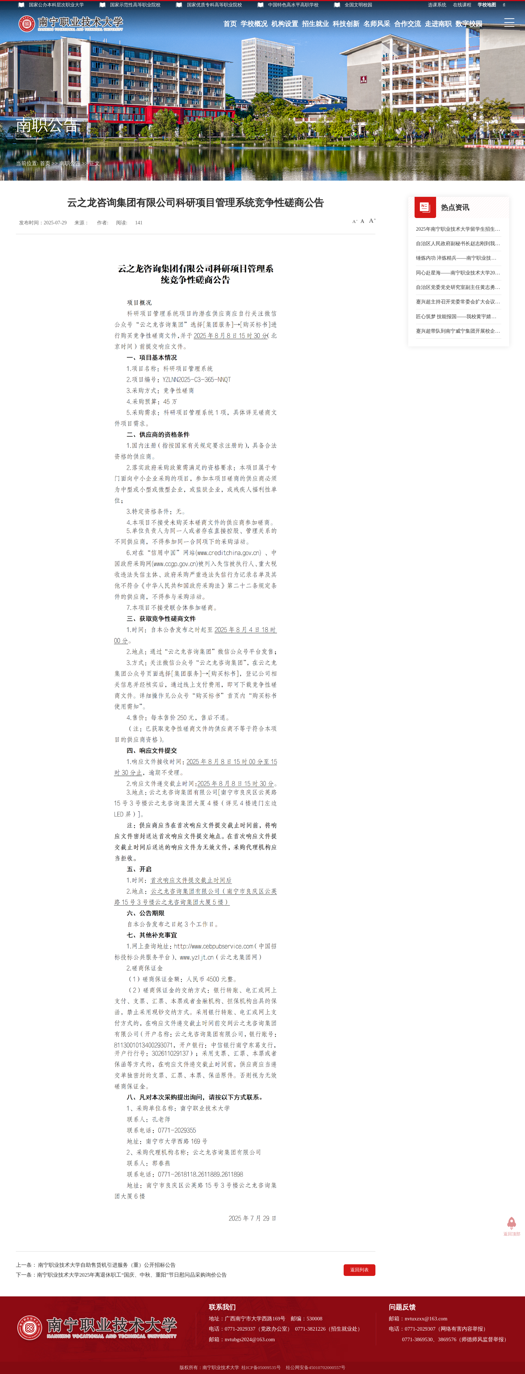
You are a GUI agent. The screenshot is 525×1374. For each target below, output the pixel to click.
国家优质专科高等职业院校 (214, 4)
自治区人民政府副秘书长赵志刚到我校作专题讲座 (470, 243)
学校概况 (254, 24)
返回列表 (359, 1269)
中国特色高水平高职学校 (293, 4)
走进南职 (438, 24)
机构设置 (284, 24)
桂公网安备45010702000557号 (315, 1367)
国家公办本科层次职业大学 (56, 4)
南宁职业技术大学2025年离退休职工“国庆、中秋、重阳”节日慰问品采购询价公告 (132, 1275)
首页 (230, 24)
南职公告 (69, 163)
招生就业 (315, 24)
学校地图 (487, 4)
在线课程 (462, 4)
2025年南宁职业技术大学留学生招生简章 (460, 229)
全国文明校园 (358, 4)
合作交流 (407, 24)
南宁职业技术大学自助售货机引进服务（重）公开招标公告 (107, 1265)
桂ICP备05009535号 (260, 1367)
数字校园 (468, 24)
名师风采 (376, 24)
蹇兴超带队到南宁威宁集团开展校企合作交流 (465, 331)
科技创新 (346, 24)
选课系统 (437, 4)
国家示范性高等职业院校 (135, 4)
